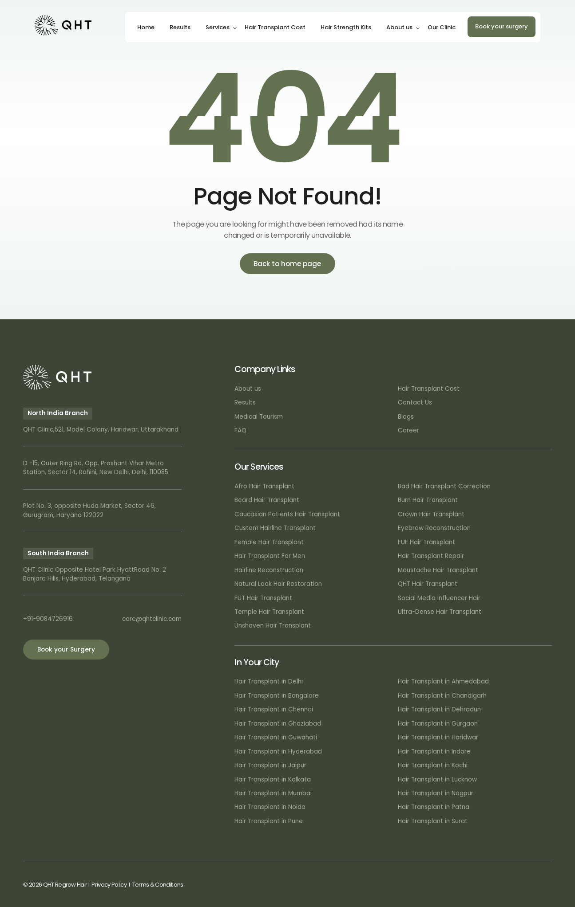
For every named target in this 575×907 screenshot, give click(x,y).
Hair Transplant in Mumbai (273, 793)
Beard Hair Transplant (266, 500)
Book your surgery (501, 26)
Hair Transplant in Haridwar (438, 737)
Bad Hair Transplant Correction (444, 486)
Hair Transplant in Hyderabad (278, 751)
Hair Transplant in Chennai (273, 709)
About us (399, 27)
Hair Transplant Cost (275, 27)
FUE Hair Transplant (426, 542)
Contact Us (415, 402)
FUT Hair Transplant (263, 598)
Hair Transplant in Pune (268, 821)
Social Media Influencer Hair (439, 598)
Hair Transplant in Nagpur (435, 793)
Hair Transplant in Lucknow (437, 779)
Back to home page (287, 263)
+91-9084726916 (48, 619)
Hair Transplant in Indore (434, 751)
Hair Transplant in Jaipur (270, 765)
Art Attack (538, 884)
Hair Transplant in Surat (433, 821)
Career (408, 430)
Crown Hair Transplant (431, 514)
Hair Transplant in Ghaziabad (277, 723)
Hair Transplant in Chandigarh (442, 695)
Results (180, 27)
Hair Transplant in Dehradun (439, 709)
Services (218, 27)
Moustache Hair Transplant (438, 570)
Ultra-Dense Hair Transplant (439, 612)
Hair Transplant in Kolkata (272, 779)
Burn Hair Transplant (428, 500)
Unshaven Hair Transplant (272, 625)
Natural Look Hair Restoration (278, 584)
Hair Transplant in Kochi (433, 765)
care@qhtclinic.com (152, 619)
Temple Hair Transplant (269, 612)
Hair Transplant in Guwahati (275, 737)
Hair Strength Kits (346, 27)
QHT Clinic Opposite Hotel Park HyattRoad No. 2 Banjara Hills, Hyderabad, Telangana (94, 574)
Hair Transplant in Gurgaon (438, 723)
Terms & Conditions (157, 884)
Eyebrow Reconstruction (434, 528)
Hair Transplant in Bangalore (276, 695)
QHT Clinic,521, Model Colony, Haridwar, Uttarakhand (100, 429)
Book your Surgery (66, 649)
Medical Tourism (258, 416)
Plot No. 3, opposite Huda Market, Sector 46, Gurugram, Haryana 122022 (89, 510)
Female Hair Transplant (269, 542)
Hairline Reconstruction (268, 570)
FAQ (240, 430)
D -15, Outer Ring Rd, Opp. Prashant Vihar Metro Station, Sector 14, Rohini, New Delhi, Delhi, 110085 (95, 467)
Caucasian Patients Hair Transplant (287, 514)
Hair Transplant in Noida (269, 807)
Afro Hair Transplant (264, 486)
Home (146, 27)
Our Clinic (442, 27)
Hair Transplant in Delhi (268, 681)
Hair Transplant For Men (269, 556)
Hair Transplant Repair (431, 556)
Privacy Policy (108, 884)
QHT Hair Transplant (427, 584)
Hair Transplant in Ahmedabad (443, 681)
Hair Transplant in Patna (433, 807)
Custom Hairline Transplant (275, 528)
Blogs (406, 416)
